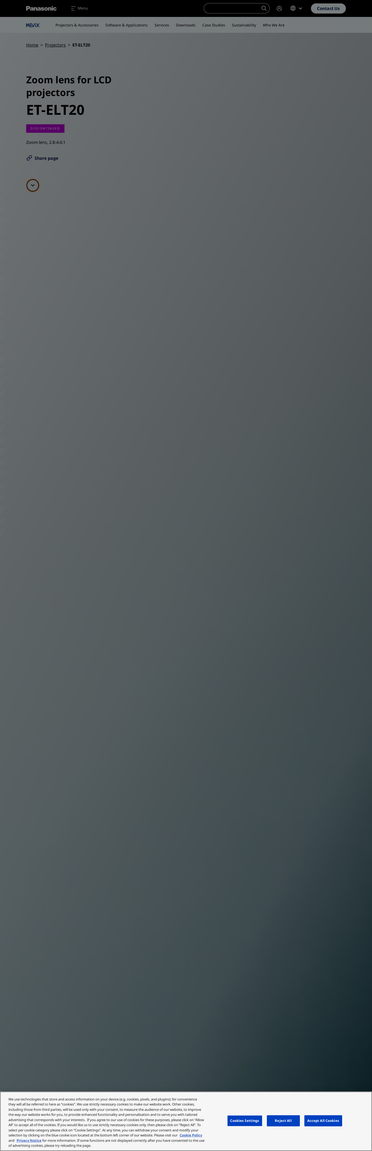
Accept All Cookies (323, 1120)
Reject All (283, 1120)
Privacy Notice (29, 1140)
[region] (186, 1121)
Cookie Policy (191, 1135)
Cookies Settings (244, 1120)
